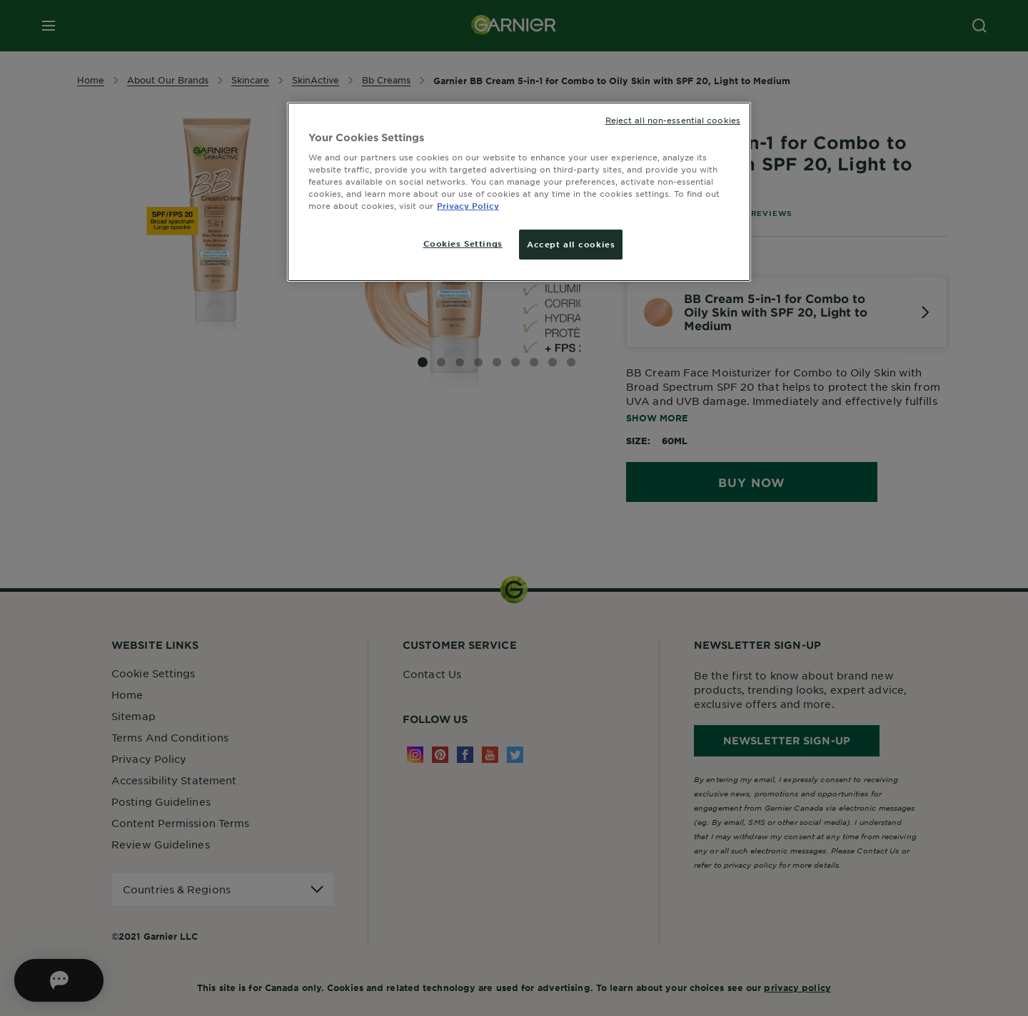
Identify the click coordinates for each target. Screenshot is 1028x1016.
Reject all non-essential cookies (672, 120)
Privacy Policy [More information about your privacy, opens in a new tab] (468, 205)
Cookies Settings (463, 243)
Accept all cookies (571, 244)
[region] (519, 192)
